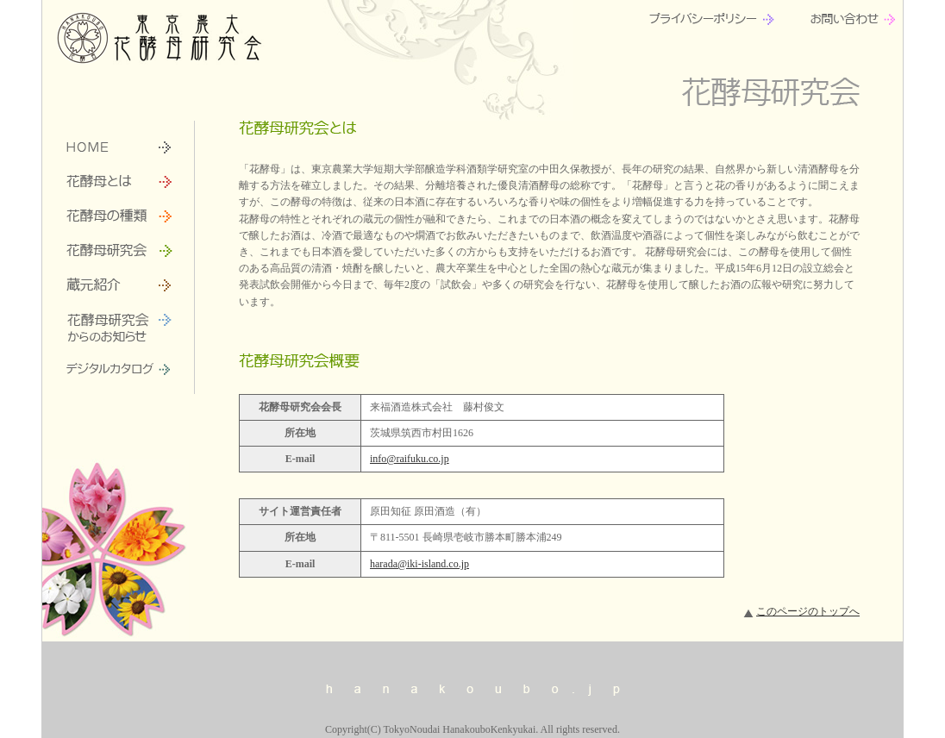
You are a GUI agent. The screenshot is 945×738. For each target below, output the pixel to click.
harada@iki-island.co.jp (419, 564)
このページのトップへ (808, 611)
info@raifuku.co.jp (409, 459)
